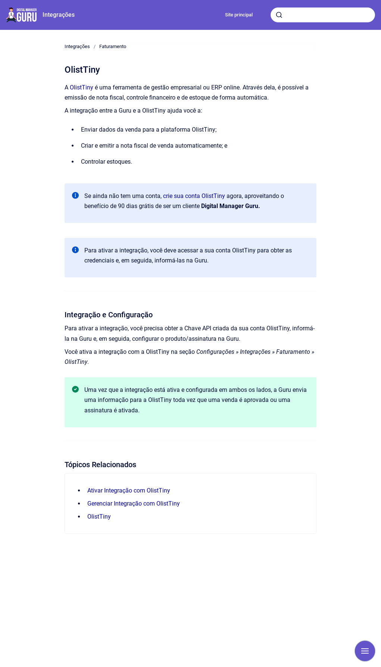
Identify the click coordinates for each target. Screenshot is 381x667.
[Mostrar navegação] (365, 651)
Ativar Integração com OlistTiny (128, 490)
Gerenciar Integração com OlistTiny (133, 503)
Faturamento (112, 46)
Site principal (239, 15)
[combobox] (323, 15)
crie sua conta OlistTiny (194, 195)
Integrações (59, 14)
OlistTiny (81, 87)
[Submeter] (279, 15)
